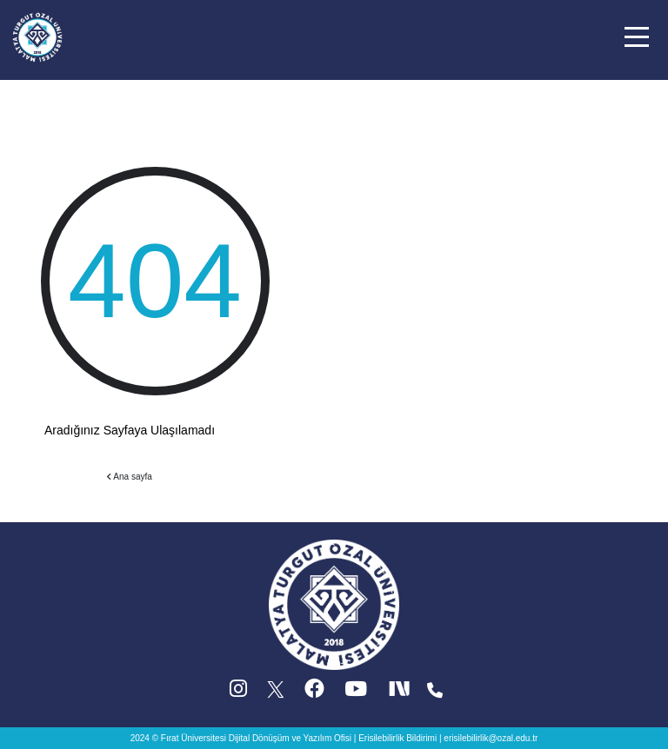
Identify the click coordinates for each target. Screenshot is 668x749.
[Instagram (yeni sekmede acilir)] (238, 693)
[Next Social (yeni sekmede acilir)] (401, 693)
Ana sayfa (129, 476)
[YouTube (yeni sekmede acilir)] (356, 693)
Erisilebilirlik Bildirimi (397, 738)
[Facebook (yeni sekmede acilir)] (314, 693)
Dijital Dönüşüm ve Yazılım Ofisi (290, 738)
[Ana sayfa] (37, 36)
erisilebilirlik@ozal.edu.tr (491, 738)
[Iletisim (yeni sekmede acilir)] (435, 693)
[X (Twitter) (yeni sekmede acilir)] (276, 693)
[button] (637, 37)
